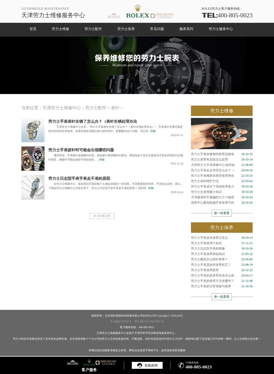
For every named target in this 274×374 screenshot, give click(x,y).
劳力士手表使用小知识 (222, 243)
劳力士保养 (126, 29)
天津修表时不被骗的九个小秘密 (222, 197)
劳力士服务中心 (221, 29)
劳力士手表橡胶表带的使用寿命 (222, 175)
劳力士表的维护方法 (222, 181)
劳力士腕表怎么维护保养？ (222, 259)
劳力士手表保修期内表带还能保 (222, 154)
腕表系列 (186, 29)
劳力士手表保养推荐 (222, 270)
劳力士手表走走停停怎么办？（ (222, 170)
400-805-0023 (227, 15)
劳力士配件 (93, 29)
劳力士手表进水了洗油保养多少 (222, 186)
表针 (115, 107)
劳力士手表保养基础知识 (222, 254)
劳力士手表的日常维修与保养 (222, 286)
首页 (32, 29)
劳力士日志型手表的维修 (222, 248)
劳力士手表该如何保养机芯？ (222, 264)
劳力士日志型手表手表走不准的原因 (79, 178)
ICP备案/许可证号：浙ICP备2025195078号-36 (137, 321)
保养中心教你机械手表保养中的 (222, 202)
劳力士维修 (60, 29)
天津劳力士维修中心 (62, 107)
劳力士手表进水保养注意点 (222, 237)
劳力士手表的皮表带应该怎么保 (222, 275)
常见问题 (157, 29)
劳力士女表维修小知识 (222, 192)
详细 (153, 131)
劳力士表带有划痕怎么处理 (222, 159)
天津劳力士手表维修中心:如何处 (222, 165)
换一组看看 (221, 213)
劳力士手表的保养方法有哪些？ (222, 281)
